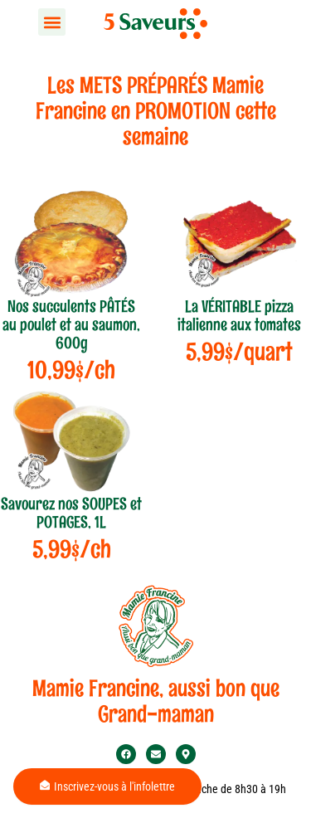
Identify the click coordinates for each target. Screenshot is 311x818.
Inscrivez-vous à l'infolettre (107, 786)
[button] (52, 22)
